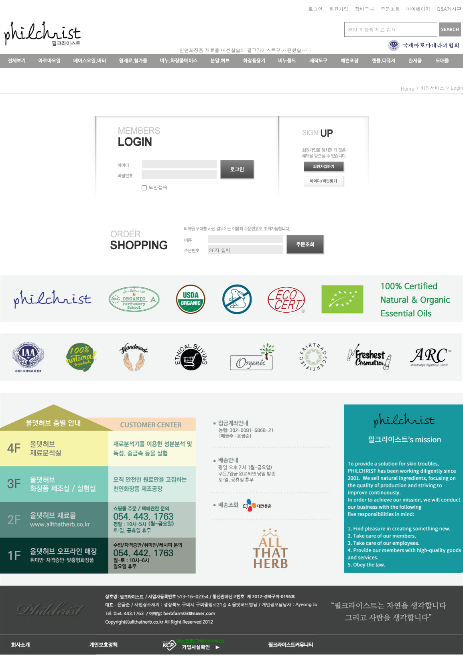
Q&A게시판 (449, 8)
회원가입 (338, 8)
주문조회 (390, 8)
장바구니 (364, 8)
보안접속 (155, 187)
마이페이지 (418, 8)
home (407, 88)
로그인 (315, 8)
